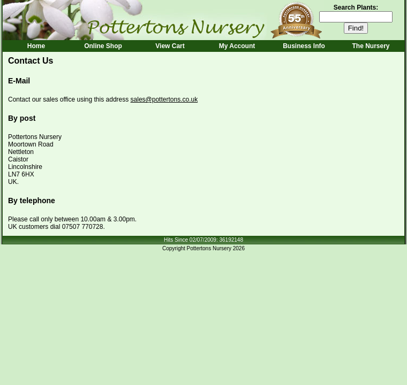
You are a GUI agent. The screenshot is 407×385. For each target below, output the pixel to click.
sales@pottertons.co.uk (164, 99)
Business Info (304, 46)
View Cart (169, 46)
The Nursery (370, 46)
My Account (237, 46)
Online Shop (103, 46)
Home (36, 46)
